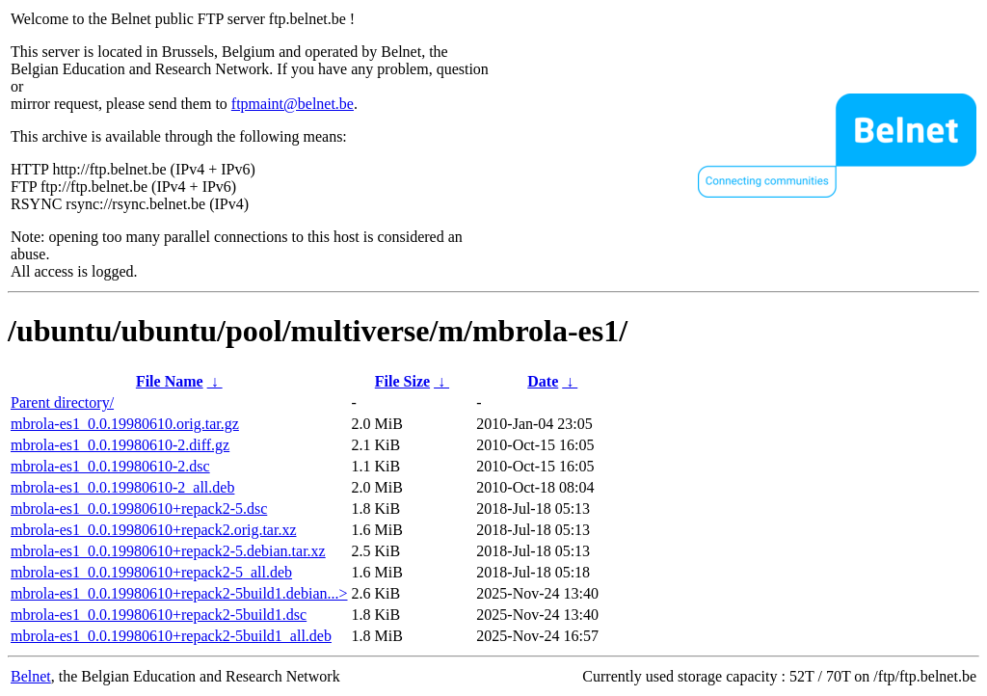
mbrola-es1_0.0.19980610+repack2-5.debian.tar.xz (168, 551)
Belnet (31, 676)
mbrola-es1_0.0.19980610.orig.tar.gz (125, 423)
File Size (402, 381)
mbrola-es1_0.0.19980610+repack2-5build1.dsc (159, 614)
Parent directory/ (62, 402)
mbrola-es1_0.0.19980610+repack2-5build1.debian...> (179, 593)
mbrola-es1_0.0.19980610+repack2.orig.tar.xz (154, 530)
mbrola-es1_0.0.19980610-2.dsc (110, 466)
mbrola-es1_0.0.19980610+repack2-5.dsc (139, 508)
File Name (169, 381)
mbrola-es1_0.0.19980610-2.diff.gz (120, 445)
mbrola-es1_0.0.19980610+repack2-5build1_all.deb (171, 636)
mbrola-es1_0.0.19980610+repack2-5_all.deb (151, 572)
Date (542, 381)
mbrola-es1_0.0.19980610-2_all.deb (122, 487)
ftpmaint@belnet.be (292, 103)
